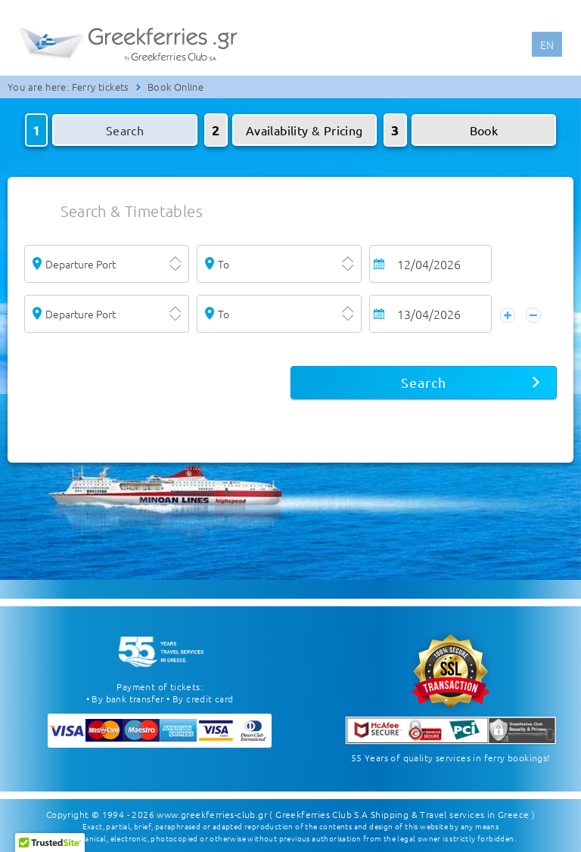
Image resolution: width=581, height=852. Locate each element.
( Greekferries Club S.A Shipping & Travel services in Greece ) (402, 814)
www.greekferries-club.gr (212, 814)
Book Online (176, 86)
